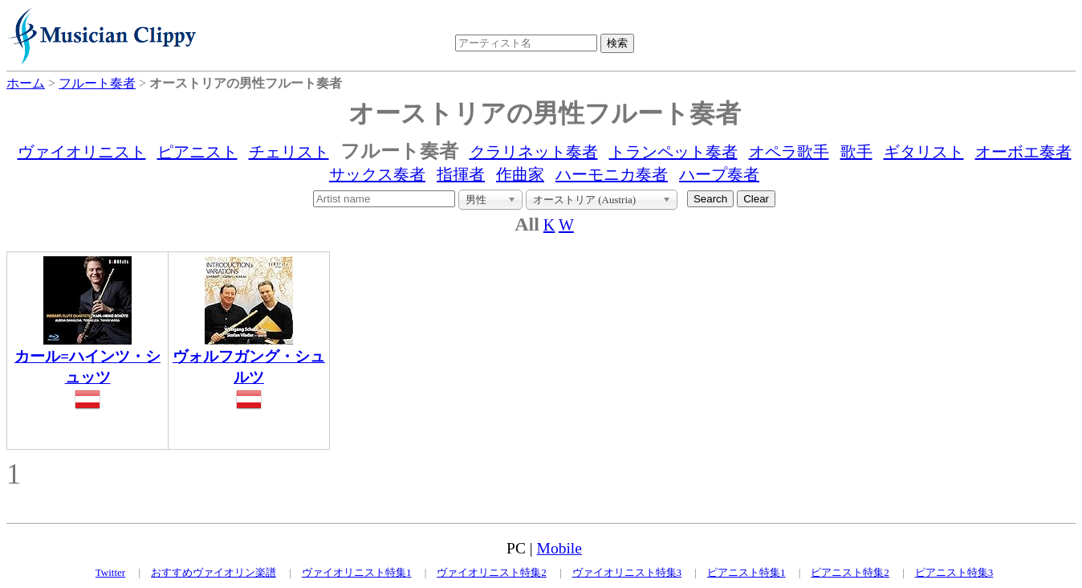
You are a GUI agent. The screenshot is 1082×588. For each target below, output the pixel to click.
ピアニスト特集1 (746, 572)
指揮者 (461, 174)
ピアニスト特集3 (954, 572)
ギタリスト (924, 152)
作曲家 (520, 174)
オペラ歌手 (789, 152)
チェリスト (289, 152)
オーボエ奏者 (1023, 152)
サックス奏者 (377, 174)
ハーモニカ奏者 (611, 174)
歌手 (856, 152)
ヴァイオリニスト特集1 (357, 572)
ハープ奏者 (719, 174)
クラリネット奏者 (534, 152)
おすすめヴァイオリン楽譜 (213, 572)
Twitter (110, 572)
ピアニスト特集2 (850, 572)
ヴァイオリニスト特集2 (492, 572)
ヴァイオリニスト (82, 152)
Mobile (559, 548)
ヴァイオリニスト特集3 (627, 572)
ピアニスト (197, 152)
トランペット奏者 (673, 152)
